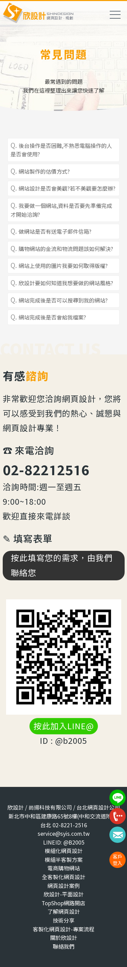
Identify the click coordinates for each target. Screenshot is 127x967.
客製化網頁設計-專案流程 (63, 929)
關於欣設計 (63, 937)
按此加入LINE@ (64, 726)
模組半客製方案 (64, 859)
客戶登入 (117, 860)
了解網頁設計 (63, 911)
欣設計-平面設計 (64, 894)
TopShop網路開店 (63, 903)
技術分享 (64, 920)
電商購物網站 (63, 868)
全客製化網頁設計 (63, 877)
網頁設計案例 (63, 886)
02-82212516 (46, 470)
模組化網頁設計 (64, 851)
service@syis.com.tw (64, 833)
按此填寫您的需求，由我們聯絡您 (61, 565)
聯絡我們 (64, 946)
